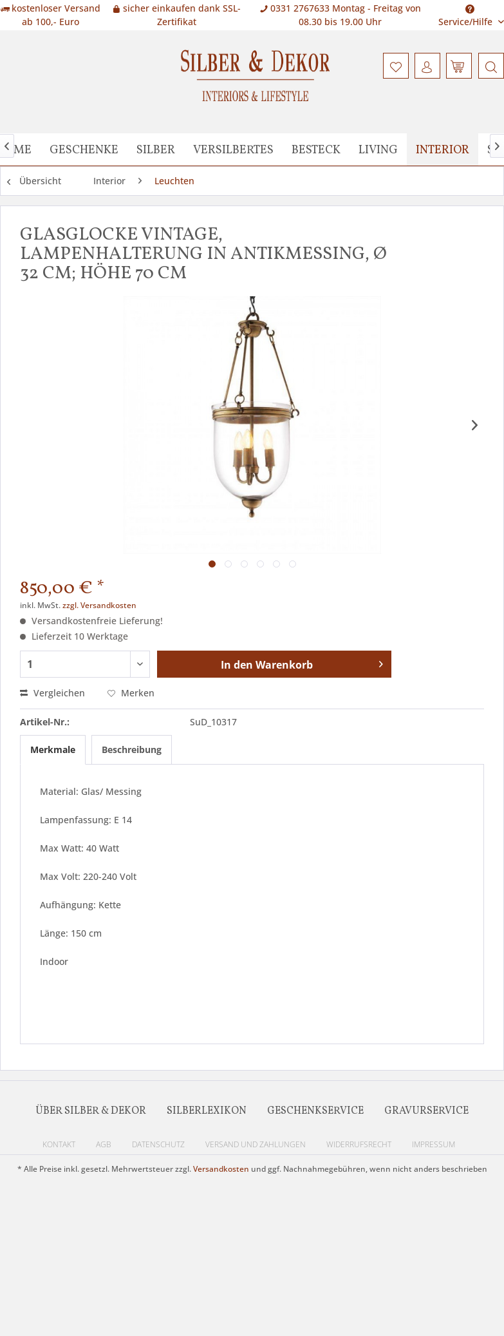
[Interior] (442, 149)
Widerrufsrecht (358, 1144)
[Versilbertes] (233, 149)
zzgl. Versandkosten (99, 605)
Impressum (433, 1144)
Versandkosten (221, 1168)
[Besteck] (316, 149)
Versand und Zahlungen (255, 1144)
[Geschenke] (84, 149)
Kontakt (58, 1144)
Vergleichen (52, 693)
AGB (103, 1144)
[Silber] (155, 149)
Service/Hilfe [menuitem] (466, 11)
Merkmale (52, 749)
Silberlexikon (207, 1111)
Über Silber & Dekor (90, 1111)
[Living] (378, 149)
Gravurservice (426, 1111)
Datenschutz (158, 1144)
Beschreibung (132, 749)
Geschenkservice (315, 1111)
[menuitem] (489, 66)
